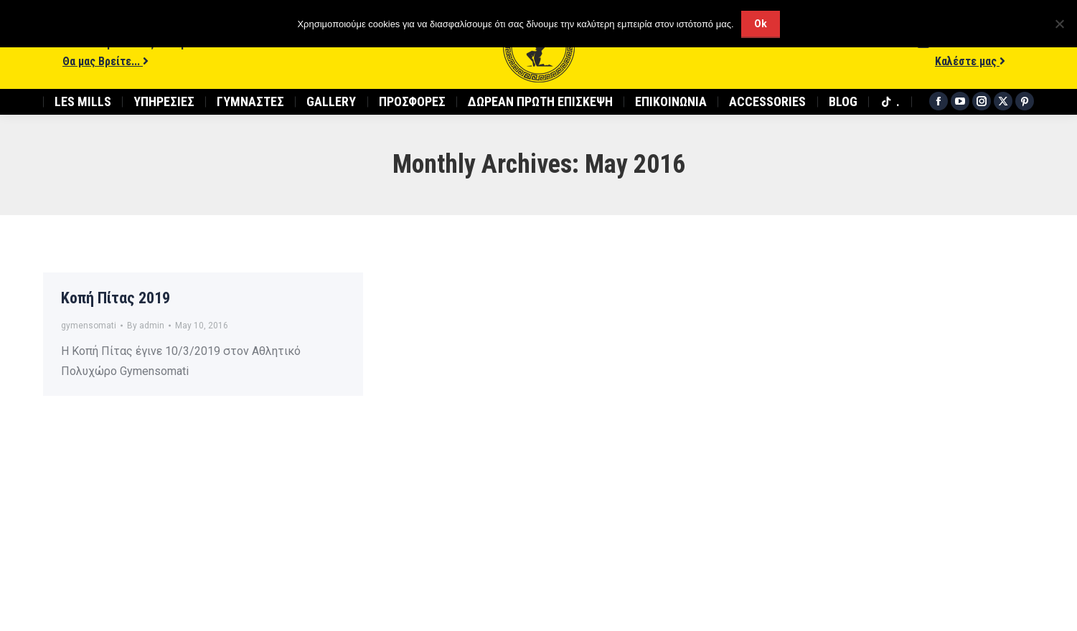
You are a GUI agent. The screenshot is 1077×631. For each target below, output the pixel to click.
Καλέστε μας (970, 61)
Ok (760, 23)
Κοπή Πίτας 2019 (115, 298)
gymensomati (88, 326)
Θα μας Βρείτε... (105, 61)
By (145, 326)
